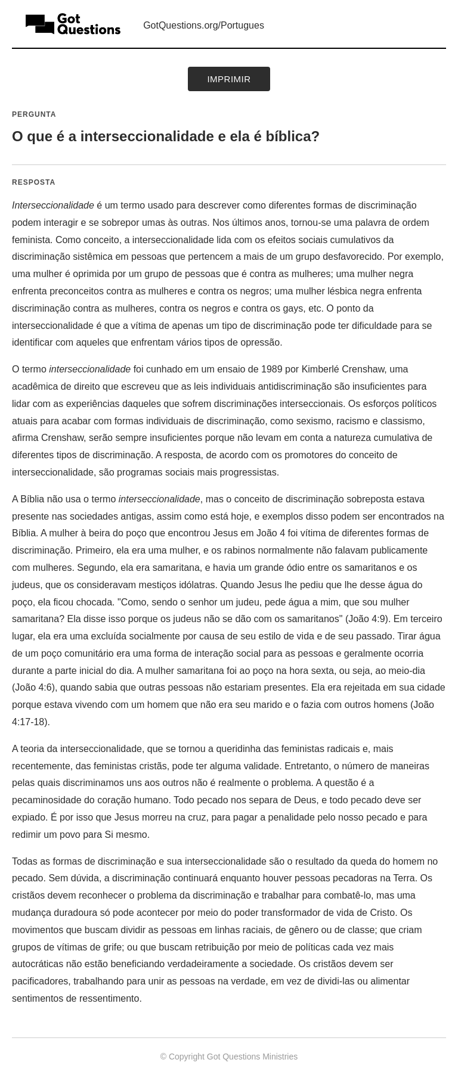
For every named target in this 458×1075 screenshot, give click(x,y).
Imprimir (228, 79)
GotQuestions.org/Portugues (203, 25)
